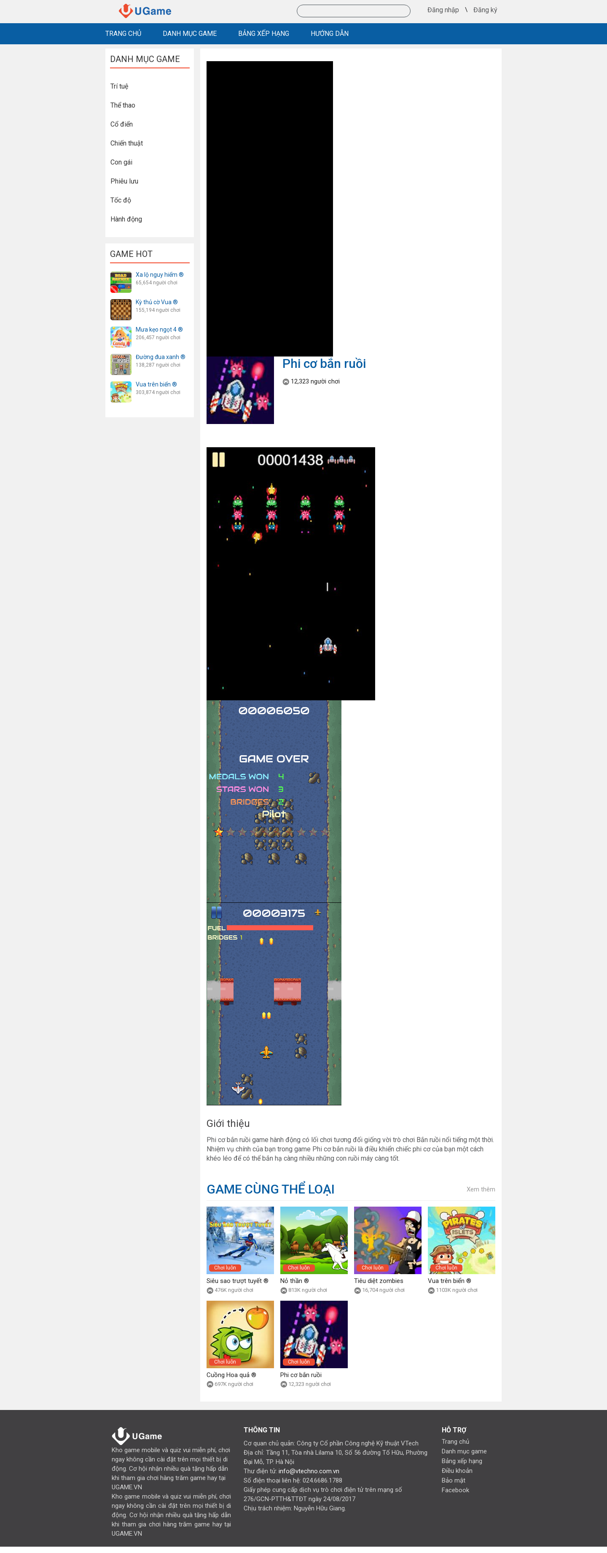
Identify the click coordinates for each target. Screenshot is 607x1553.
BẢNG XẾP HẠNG (263, 34)
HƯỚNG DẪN (330, 34)
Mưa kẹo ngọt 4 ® (159, 329)
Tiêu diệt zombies (378, 1281)
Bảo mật (453, 1480)
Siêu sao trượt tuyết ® (238, 1281)
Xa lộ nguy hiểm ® (160, 274)
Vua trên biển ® (156, 384)
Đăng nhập (443, 10)
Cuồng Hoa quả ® (231, 1375)
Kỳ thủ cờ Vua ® (157, 302)
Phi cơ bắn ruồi (301, 1375)
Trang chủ (455, 1441)
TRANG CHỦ (123, 34)
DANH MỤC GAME (190, 34)
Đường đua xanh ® (160, 357)
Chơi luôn (225, 1268)
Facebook (455, 1490)
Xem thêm (481, 1189)
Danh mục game (464, 1451)
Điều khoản (457, 1471)
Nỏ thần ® (294, 1281)
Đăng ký (485, 10)
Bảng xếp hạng (462, 1461)
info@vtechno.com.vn (309, 1471)
